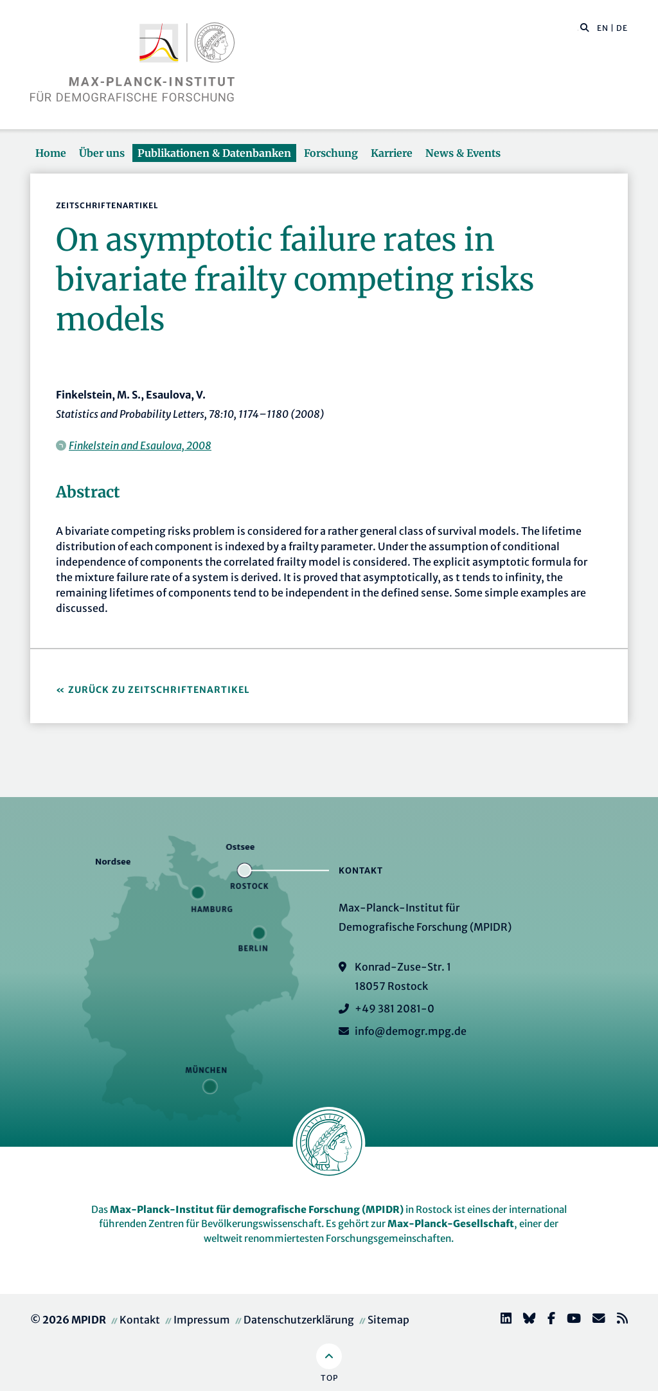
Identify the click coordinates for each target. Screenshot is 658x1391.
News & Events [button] (463, 153)
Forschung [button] (331, 153)
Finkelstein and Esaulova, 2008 (140, 445)
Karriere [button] (392, 153)
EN (603, 28)
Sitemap (388, 1319)
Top (329, 1378)
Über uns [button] (102, 153)
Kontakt (140, 1319)
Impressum (201, 1319)
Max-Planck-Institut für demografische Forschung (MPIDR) (257, 1209)
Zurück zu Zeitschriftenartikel (159, 690)
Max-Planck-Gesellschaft (450, 1223)
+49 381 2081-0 (394, 1008)
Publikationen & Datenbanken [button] (214, 153)
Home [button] (50, 153)
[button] (584, 27)
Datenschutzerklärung (299, 1319)
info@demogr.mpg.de (411, 1031)
